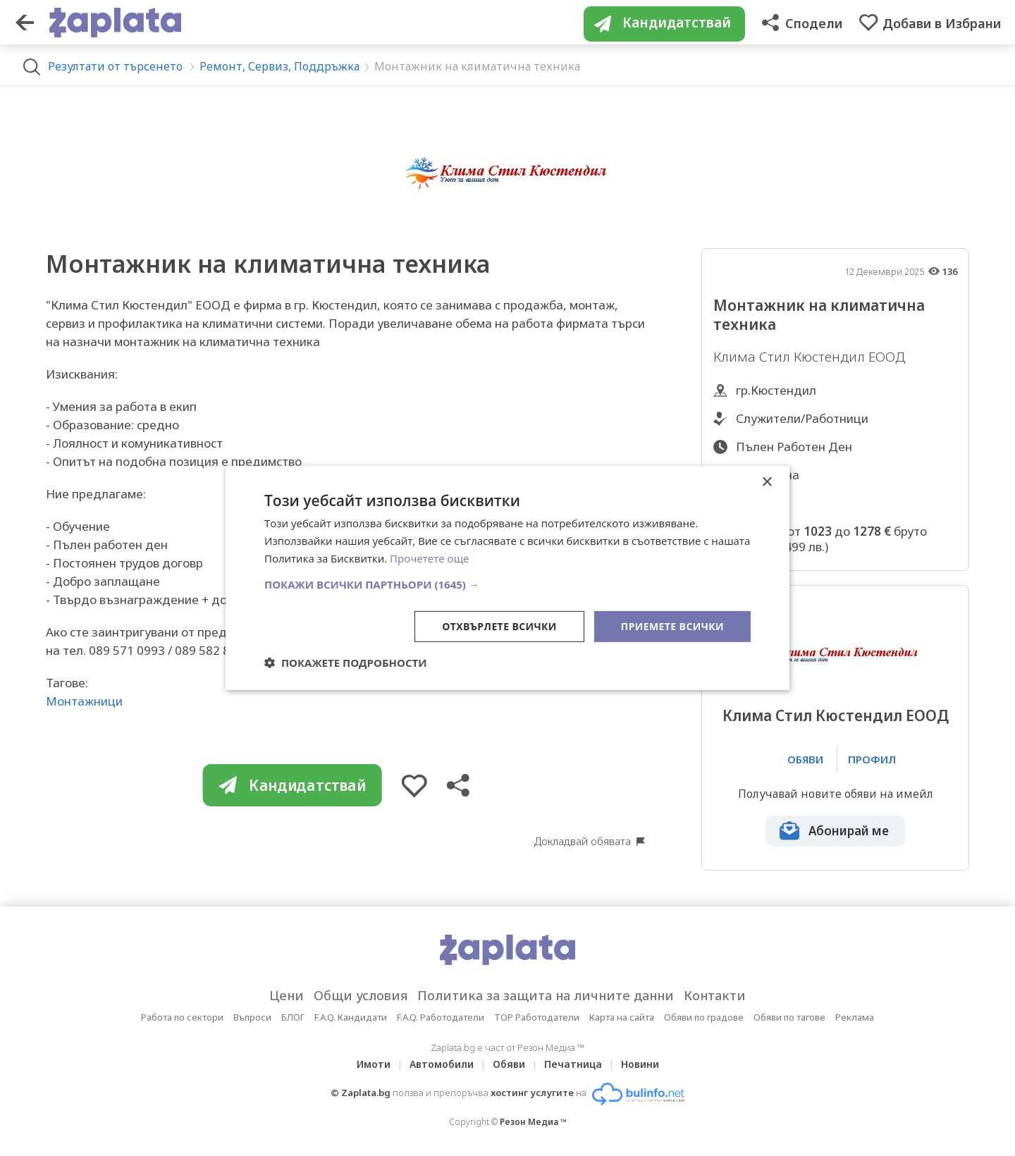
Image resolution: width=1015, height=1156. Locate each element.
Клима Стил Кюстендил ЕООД (835, 715)
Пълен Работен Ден (794, 446)
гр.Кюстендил (776, 390)
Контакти (715, 995)
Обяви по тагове (789, 1017)
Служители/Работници (802, 418)
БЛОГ (292, 1017)
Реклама (854, 1017)
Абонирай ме (848, 831)
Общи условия (360, 995)
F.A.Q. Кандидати (350, 1017)
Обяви (509, 1064)
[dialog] (507, 578)
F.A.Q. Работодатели (440, 1017)
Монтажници (84, 701)
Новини (640, 1064)
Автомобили (442, 1064)
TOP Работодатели (536, 1017)
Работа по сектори (182, 1017)
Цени (286, 995)
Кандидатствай (292, 785)
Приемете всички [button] (672, 625)
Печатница (573, 1064)
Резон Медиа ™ (533, 1122)
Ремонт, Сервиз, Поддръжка (279, 66)
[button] (507, 583)
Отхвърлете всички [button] (499, 625)
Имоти (373, 1064)
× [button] (766, 482)
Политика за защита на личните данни (545, 995)
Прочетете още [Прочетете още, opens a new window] (429, 558)
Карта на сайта (621, 1017)
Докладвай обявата (582, 841)
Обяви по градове (704, 1017)
